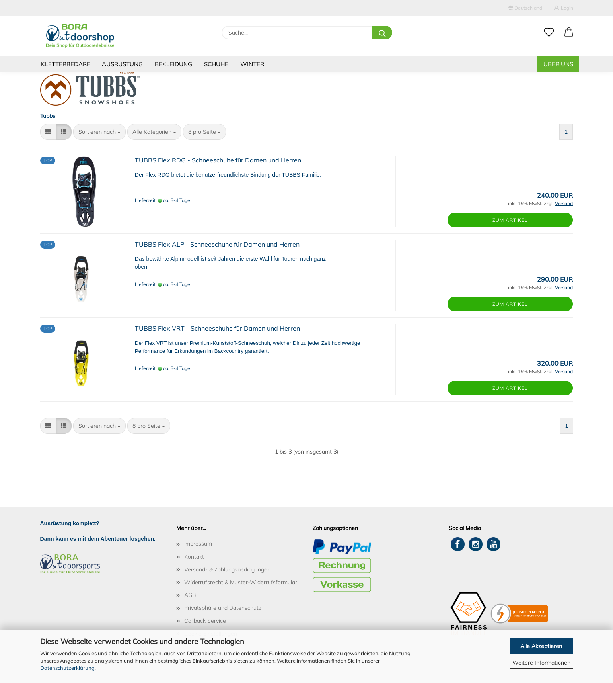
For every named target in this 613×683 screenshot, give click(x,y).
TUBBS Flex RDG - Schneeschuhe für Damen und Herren (218, 160)
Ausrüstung (122, 64)
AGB (190, 595)
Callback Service (205, 620)
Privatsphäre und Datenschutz (222, 607)
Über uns (558, 64)
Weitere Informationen (541, 662)
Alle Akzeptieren (541, 646)
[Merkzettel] (549, 32)
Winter (252, 64)
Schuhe (216, 64)
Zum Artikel (510, 220)
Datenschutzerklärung (67, 668)
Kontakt (194, 556)
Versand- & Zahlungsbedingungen (227, 569)
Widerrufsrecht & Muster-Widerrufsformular (240, 582)
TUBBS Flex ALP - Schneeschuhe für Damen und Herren (217, 244)
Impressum (198, 543)
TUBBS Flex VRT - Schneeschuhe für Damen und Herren (217, 328)
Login (563, 8)
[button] (569, 32)
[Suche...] (382, 32)
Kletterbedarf (65, 64)
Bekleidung (173, 64)
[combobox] (99, 132)
